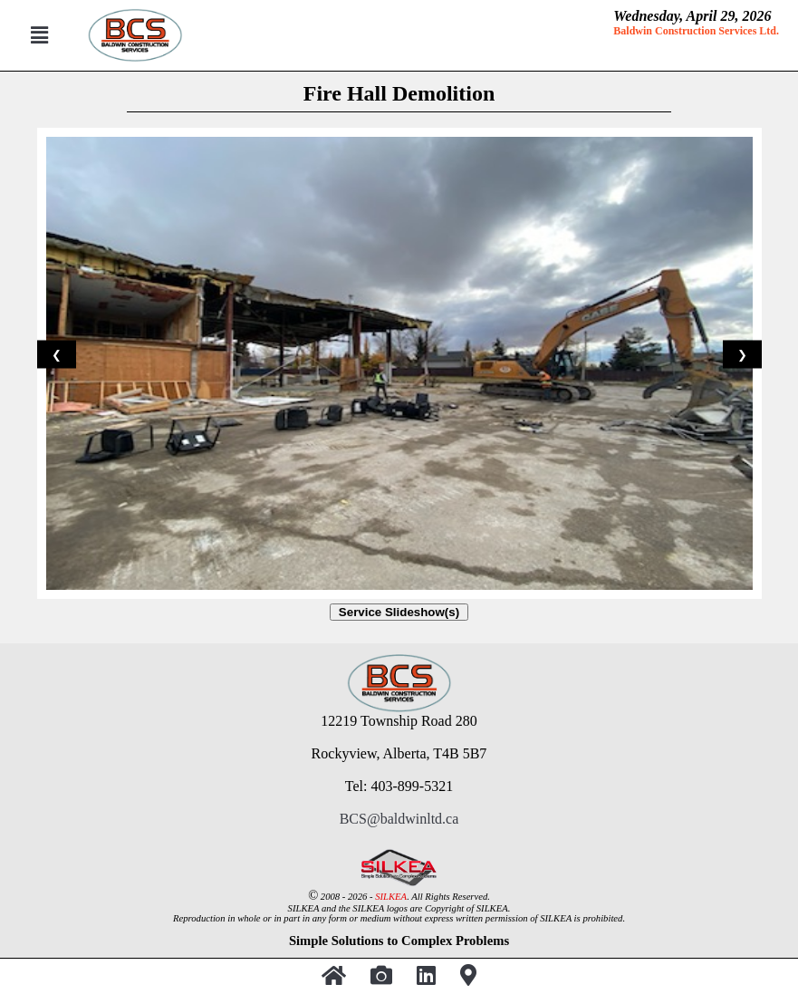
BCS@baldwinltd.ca (399, 818)
